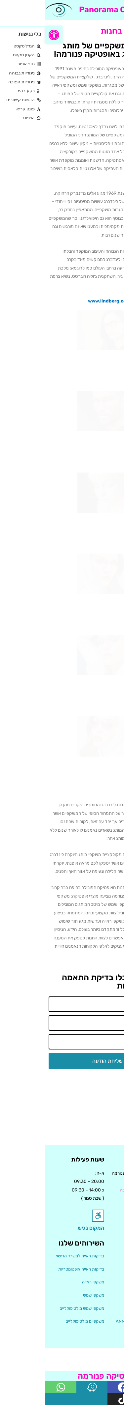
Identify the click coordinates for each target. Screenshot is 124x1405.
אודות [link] (116, 1255)
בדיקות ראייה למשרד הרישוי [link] (35, 1255)
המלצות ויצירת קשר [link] (103, 1269)
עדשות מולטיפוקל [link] (105, 1334)
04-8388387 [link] (107, 1206)
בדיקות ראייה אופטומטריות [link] (36, 1269)
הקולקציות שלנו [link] (107, 1281)
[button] (115, 10)
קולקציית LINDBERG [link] (102, 1308)
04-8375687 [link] (107, 1198)
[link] (8, 34)
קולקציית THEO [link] (107, 1295)
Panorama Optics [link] (67, 9)
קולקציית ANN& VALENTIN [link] (95, 1321)
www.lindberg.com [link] (64, 300)
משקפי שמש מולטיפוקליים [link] (36, 1308)
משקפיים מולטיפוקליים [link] (39, 1321)
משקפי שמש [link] (48, 1295)
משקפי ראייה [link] (48, 1281)
